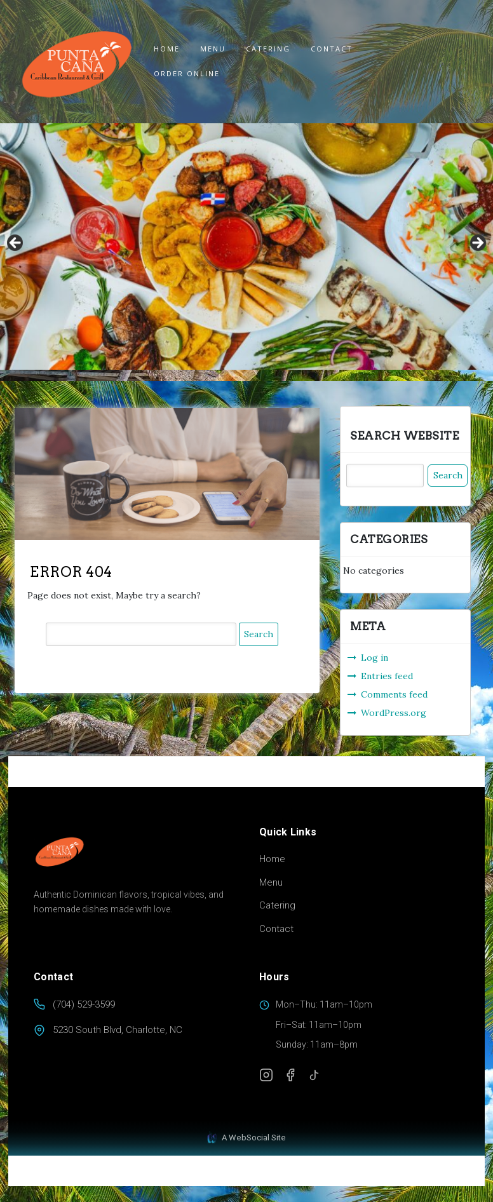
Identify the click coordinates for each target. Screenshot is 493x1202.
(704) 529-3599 (84, 1004)
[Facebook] (290, 1075)
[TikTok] (314, 1075)
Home (167, 48)
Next (477, 243)
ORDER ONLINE (187, 73)
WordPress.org (393, 713)
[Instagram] (266, 1075)
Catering (268, 48)
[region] (246, 246)
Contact (332, 48)
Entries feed (387, 676)
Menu (213, 48)
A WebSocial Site (246, 1137)
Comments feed (394, 694)
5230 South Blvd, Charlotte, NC (117, 1030)
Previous (15, 243)
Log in (374, 657)
